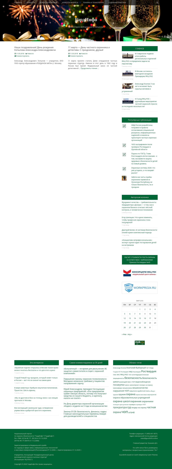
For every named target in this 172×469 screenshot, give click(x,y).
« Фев (124, 334)
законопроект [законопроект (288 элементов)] (134, 385)
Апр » (130, 334)
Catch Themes (152, 455)
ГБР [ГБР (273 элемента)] (147, 368)
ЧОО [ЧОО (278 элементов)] (130, 375)
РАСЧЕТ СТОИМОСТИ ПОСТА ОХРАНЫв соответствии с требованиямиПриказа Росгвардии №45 (139, 259)
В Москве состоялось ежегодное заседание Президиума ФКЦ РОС (144, 73)
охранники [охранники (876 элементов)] (147, 401)
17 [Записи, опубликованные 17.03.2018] (150, 318)
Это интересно (36, 362)
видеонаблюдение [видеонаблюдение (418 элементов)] (142, 382)
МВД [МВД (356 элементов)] (130, 372)
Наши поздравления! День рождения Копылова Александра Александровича (35, 48)
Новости (30, 53)
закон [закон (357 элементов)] (127, 385)
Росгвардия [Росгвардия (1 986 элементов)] (148, 371)
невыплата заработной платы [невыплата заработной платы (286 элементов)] (139, 391)
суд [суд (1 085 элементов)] (129, 407)
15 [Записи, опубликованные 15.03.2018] (140, 318)
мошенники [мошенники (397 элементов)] (127, 388)
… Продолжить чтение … (89, 68)
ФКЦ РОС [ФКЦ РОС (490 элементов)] (124, 374)
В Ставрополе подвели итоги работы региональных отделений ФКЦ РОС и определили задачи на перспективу (139, 58)
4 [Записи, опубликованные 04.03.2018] (155, 309)
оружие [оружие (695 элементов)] (122, 394)
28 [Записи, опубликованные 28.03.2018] (135, 327)
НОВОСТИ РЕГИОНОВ (48, 2)
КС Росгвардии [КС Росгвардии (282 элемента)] (123, 372)
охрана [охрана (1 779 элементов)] (130, 394)
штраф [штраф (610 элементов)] (131, 412)
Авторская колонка (140, 197)
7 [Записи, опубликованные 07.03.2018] (134, 314)
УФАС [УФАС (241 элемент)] (115, 375)
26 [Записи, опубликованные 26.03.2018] (125, 327)
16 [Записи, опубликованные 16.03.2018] (145, 318)
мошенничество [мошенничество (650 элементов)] (140, 388)
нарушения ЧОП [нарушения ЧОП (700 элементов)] (121, 390)
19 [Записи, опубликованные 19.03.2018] (125, 323)
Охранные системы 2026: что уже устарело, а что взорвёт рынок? (143, 170)
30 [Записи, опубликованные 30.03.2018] (145, 327)
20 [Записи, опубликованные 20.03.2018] (130, 323)
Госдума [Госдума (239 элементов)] (115, 372)
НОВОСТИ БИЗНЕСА (70, 2)
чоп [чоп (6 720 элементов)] (124, 411)
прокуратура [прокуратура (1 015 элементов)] (120, 407)
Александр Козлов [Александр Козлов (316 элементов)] (119, 368)
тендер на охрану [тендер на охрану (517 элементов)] (138, 407)
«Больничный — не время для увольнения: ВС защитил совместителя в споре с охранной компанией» (85, 371)
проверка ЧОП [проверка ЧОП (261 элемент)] (141, 404)
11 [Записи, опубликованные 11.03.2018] (155, 314)
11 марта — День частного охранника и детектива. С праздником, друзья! (89, 48)
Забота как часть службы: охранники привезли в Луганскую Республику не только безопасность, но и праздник (142, 182)
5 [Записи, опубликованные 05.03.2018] (124, 314)
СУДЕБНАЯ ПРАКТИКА (117, 2)
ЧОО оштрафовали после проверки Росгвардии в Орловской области (141, 147)
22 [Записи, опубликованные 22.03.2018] (140, 323)
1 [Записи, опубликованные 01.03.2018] (139, 309)
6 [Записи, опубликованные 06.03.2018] (129, 314)
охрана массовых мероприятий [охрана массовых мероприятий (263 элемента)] (146, 394)
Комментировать (22, 56)
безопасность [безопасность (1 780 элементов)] (133, 378)
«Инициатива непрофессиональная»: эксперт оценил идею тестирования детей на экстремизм (139, 242)
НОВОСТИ (31, 2)
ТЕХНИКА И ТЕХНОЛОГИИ (93, 2)
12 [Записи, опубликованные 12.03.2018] (125, 318)
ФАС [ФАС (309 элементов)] (118, 375)
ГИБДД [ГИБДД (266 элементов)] (151, 368)
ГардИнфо (86, 19)
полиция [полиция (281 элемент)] (116, 404)
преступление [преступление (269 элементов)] (124, 404)
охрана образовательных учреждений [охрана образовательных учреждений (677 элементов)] (131, 397)
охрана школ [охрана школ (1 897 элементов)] (121, 401)
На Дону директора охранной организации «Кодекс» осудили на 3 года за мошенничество (85, 404)
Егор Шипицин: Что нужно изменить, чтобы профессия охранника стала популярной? (137, 220)
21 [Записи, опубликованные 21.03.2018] (135, 323)
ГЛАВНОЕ (18, 2)
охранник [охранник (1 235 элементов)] (135, 401)
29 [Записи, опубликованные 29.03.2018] (140, 327)
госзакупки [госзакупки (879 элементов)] (118, 384)
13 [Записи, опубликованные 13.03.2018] (130, 318)
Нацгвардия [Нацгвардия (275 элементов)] (137, 372)
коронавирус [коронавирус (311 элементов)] (117, 388)
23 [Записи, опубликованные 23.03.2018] (145, 323)
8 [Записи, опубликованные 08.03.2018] (139, 314)
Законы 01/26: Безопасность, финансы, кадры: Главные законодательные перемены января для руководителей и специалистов (85, 413)
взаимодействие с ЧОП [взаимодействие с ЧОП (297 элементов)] (127, 382)
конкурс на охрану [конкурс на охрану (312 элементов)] (146, 385)
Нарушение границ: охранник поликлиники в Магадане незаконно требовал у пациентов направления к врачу (85, 381)
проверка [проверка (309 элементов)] (132, 405)
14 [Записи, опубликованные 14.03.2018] (135, 318)
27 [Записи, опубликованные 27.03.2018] (130, 327)
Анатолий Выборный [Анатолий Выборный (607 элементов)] (136, 367)
